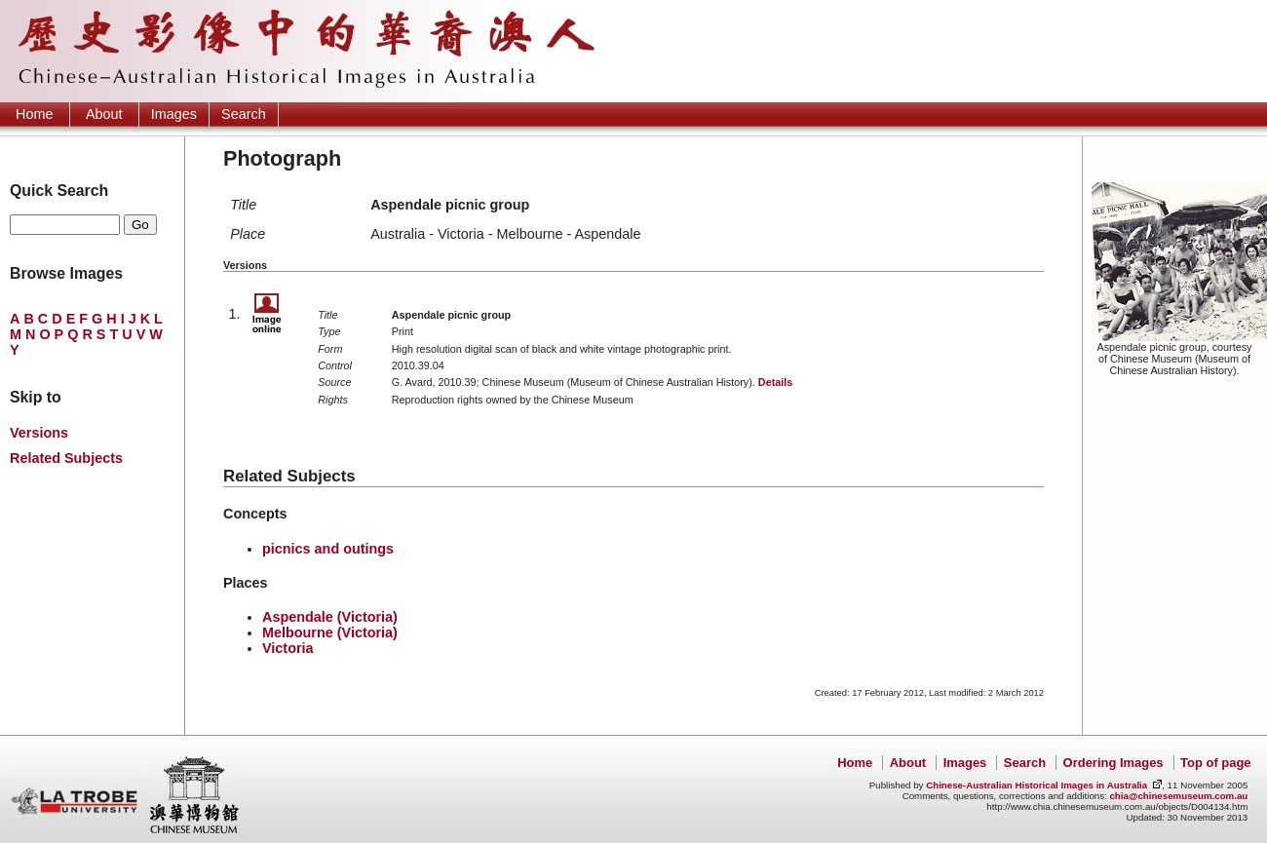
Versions (39, 433)
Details (775, 382)
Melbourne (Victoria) (330, 632)
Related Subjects (66, 458)
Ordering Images (1113, 762)
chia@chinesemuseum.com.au (1178, 795)
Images (174, 114)
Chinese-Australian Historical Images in (1036, 785)
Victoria (288, 648)
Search (243, 114)
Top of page (1215, 762)
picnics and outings (328, 548)
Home (34, 114)
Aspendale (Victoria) (330, 617)
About (104, 114)
